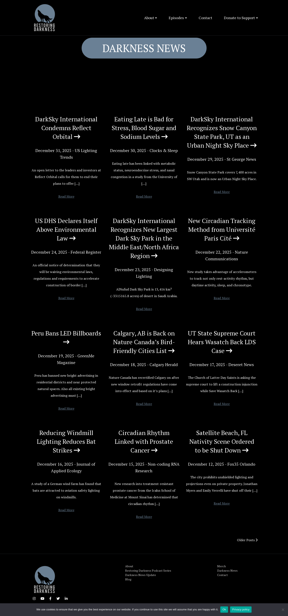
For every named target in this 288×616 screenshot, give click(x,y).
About (149, 17)
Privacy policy (240, 609)
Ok (224, 609)
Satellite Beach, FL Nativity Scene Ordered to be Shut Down (221, 441)
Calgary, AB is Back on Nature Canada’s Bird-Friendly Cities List (144, 342)
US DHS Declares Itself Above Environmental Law (66, 229)
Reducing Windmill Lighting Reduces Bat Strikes (66, 441)
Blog (128, 579)
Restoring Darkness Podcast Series (148, 570)
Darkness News (227, 570)
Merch (221, 566)
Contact (205, 17)
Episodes (176, 17)
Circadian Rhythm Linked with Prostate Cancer (144, 441)
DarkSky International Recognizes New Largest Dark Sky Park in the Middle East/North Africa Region (144, 238)
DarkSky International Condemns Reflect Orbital (66, 128)
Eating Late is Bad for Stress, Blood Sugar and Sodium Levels (144, 128)
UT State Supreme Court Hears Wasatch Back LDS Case (222, 342)
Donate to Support (239, 17)
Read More (66, 196)
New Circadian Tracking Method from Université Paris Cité (221, 229)
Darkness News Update (140, 575)
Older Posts (247, 540)
